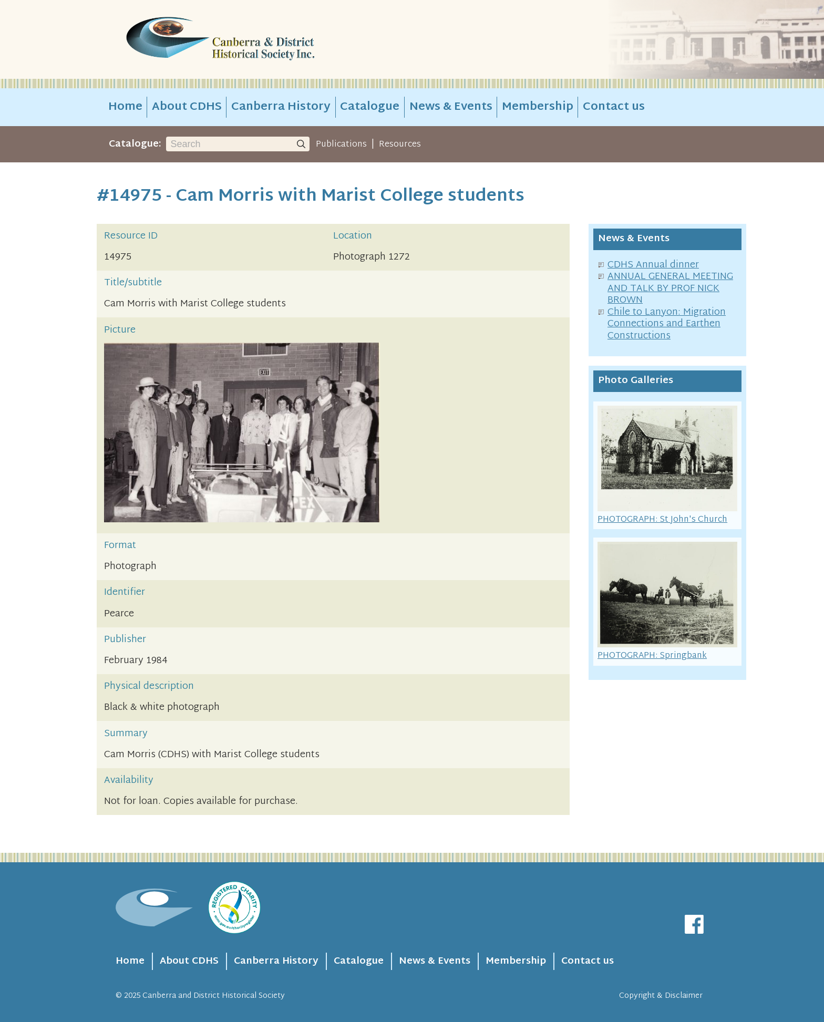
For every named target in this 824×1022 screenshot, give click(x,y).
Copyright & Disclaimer (661, 996)
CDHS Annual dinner (653, 265)
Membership (537, 107)
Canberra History (281, 107)
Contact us (614, 107)
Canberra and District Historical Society (213, 996)
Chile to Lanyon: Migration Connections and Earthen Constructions (666, 324)
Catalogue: (135, 144)
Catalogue (369, 107)
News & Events (450, 107)
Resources (400, 144)
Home (125, 107)
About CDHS (187, 107)
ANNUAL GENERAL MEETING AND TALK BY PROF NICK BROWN (670, 288)
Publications (341, 144)
